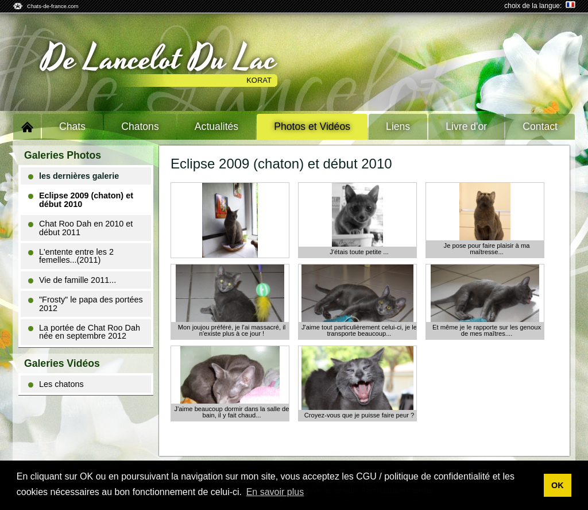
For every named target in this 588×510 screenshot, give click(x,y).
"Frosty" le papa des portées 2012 (85, 303)
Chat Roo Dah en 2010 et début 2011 (80, 227)
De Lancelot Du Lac (159, 59)
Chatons (140, 126)
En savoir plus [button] (275, 492)
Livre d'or (466, 126)
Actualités (216, 126)
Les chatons (56, 384)
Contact (540, 126)
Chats (72, 126)
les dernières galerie (73, 176)
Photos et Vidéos (312, 126)
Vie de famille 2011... (72, 280)
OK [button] (557, 485)
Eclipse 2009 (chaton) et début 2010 (80, 199)
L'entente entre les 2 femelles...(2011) (71, 255)
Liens (398, 126)
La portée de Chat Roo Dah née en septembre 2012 (84, 331)
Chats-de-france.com (53, 6)
